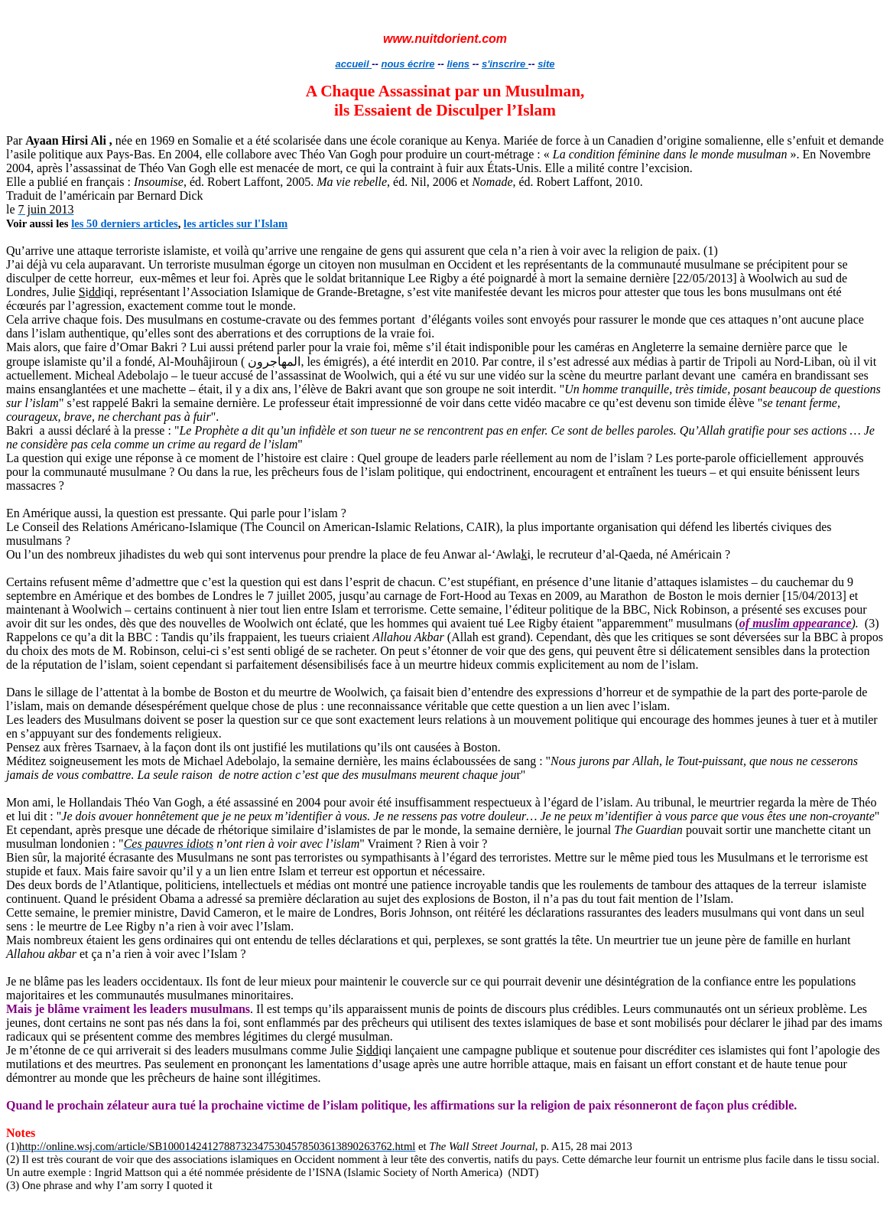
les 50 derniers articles (124, 223)
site (546, 64)
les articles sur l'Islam (235, 223)
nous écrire (407, 64)
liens (458, 64)
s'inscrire (505, 64)
